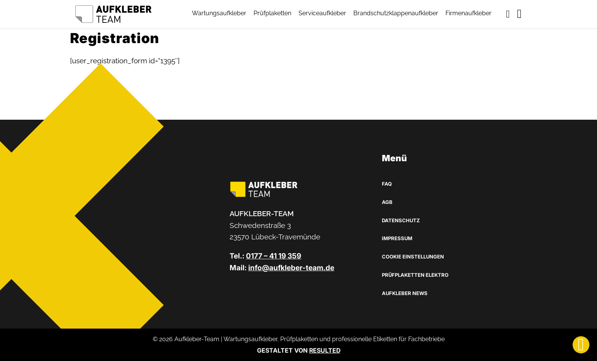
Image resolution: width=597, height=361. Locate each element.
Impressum (397, 238)
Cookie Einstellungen (413, 257)
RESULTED (324, 350)
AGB (387, 202)
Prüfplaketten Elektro (415, 275)
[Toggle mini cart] (508, 14)
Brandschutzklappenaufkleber (395, 13)
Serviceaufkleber (322, 13)
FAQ (387, 184)
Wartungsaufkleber (219, 13)
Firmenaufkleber (468, 13)
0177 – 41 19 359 (273, 256)
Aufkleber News (405, 293)
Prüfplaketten (272, 13)
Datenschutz (401, 220)
